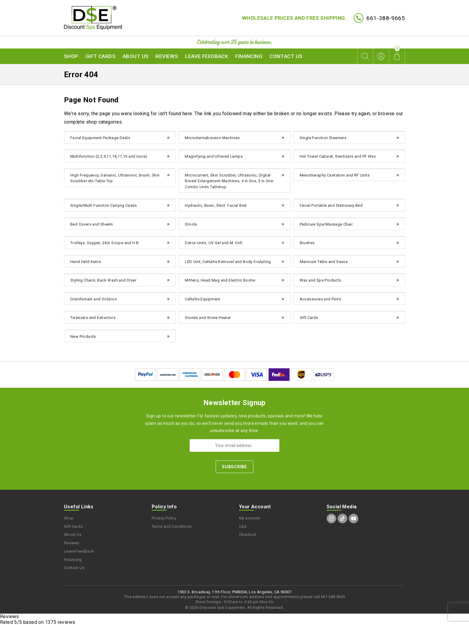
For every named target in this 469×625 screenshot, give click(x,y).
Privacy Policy (164, 518)
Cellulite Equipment (202, 299)
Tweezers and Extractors (92, 317)
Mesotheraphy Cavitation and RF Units (334, 175)
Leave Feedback (206, 56)
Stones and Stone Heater (208, 317)
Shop (71, 56)
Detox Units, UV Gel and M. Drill (213, 243)
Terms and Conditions (172, 526)
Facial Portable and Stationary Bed (331, 205)
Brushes (307, 243)
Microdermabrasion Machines (212, 138)
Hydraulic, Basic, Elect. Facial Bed (215, 205)
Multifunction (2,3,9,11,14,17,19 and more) (108, 156)
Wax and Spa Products (320, 280)
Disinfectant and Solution (93, 299)
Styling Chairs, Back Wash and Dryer (103, 280)
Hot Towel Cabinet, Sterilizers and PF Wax (338, 156)
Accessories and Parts (320, 299)
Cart (242, 526)
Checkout (247, 534)
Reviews (167, 56)
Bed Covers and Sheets (91, 224)
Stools (191, 224)
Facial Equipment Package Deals (100, 138)
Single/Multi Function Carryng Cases (103, 205)
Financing (248, 56)
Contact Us (285, 56)
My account (249, 518)
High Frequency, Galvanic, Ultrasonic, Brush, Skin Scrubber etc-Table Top (115, 178)
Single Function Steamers (323, 138)
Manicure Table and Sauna (324, 261)
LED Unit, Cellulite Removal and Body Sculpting (228, 261)
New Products (83, 336)
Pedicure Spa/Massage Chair (326, 224)
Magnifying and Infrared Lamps (214, 156)
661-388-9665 (385, 18)
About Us (135, 56)
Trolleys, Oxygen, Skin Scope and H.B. (105, 243)
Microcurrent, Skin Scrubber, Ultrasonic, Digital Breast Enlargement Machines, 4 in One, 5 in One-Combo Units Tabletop (229, 181)
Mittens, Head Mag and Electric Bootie (220, 280)
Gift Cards (100, 56)
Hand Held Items (85, 261)
